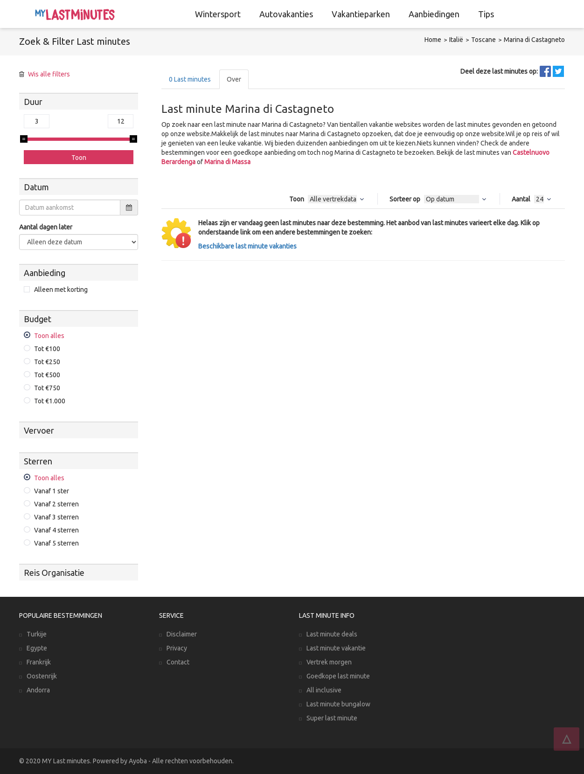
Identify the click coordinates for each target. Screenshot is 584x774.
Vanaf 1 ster (51, 491)
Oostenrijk (42, 676)
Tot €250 (47, 362)
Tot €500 (47, 375)
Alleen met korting (61, 289)
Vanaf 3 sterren (56, 517)
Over (234, 79)
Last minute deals (331, 634)
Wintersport (218, 14)
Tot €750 (47, 388)
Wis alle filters (49, 74)
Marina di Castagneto (534, 39)
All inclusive (323, 690)
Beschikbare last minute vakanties (247, 246)
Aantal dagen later (45, 227)
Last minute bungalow (338, 704)
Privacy (177, 648)
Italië (456, 39)
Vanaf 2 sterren (56, 504)
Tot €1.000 (49, 401)
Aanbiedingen (434, 14)
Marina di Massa (227, 162)
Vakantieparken (361, 14)
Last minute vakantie (336, 648)
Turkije (37, 634)
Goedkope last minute (338, 676)
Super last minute (331, 718)
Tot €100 (47, 348)
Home (432, 39)
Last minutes (190, 79)
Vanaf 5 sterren (56, 543)
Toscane (483, 39)
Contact (178, 662)
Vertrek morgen (329, 662)
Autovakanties (286, 14)
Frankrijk (39, 662)
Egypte (37, 648)
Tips (486, 14)
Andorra (38, 690)
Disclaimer (182, 634)
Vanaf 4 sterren (56, 530)
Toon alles (49, 335)
